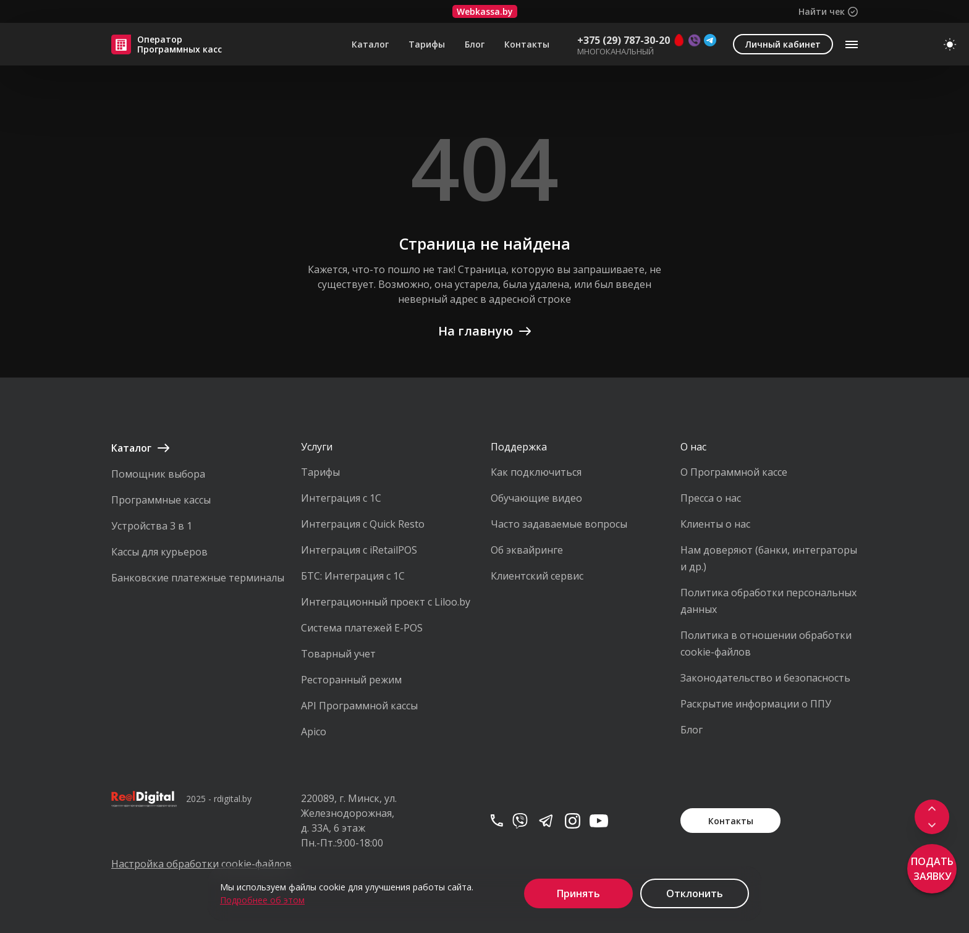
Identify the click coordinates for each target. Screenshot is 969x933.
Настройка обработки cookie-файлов (200, 864)
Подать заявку (932, 869)
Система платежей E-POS (362, 628)
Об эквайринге (527, 550)
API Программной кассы (359, 705)
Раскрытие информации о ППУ (755, 704)
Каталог (370, 44)
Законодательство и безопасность (765, 678)
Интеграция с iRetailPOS (359, 550)
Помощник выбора (158, 474)
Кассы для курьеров (159, 552)
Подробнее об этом (262, 900)
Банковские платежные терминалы (197, 578)
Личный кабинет (783, 44)
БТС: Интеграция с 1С (353, 576)
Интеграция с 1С (341, 498)
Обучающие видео (536, 498)
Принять (578, 893)
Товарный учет (338, 654)
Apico (313, 731)
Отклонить (694, 893)
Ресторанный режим (351, 679)
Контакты (526, 44)
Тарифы (426, 44)
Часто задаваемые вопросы (559, 524)
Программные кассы (161, 500)
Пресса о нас (710, 498)
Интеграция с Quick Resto (363, 524)
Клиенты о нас (715, 524)
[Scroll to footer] (932, 825)
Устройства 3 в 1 (151, 526)
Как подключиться (536, 472)
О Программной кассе (733, 472)
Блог (475, 44)
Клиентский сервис (537, 576)
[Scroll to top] (932, 808)
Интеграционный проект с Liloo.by (385, 602)
